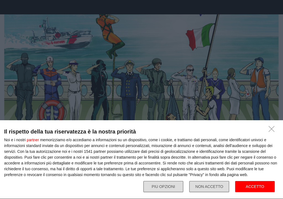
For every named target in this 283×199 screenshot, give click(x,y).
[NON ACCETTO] (273, 130)
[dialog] (141, 160)
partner (33, 140)
